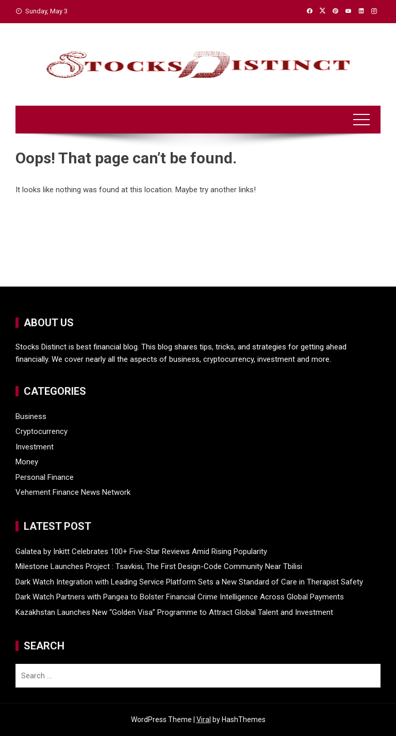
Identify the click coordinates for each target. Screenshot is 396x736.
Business (30, 416)
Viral (203, 719)
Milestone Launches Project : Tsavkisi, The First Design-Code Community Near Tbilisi (158, 566)
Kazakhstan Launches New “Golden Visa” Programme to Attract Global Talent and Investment (174, 612)
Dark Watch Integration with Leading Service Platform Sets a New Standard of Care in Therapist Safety (189, 582)
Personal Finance (44, 477)
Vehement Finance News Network (72, 492)
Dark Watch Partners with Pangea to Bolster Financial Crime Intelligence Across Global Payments (179, 596)
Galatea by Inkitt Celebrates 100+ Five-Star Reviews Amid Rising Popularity (141, 551)
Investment (34, 446)
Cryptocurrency (41, 431)
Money (26, 461)
